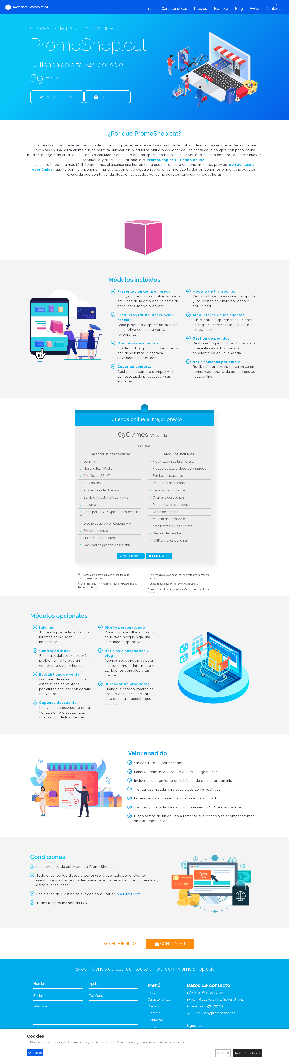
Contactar (274, 8)
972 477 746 (215, 1006)
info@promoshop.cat (218, 1013)
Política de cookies (246, 1053)
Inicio (150, 8)
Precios (200, 8)
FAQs (254, 8)
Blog (239, 8)
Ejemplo (221, 8)
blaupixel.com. (129, 894)
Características (174, 8)
